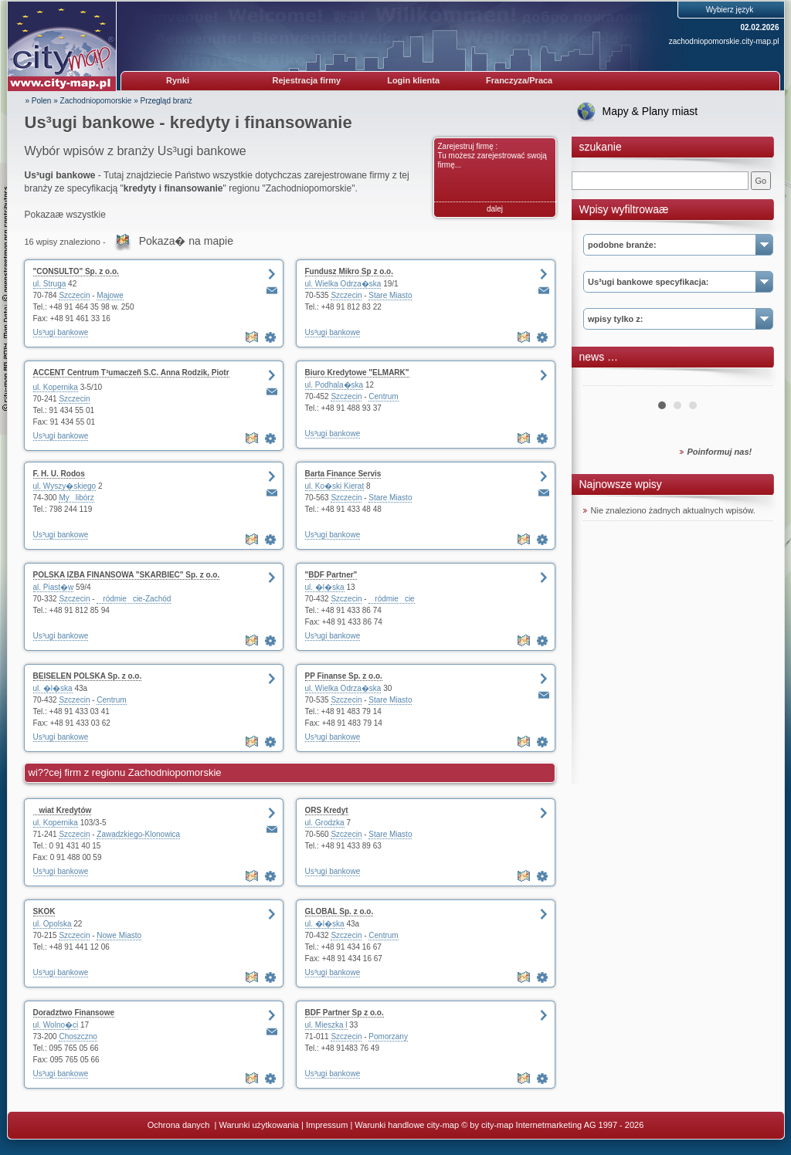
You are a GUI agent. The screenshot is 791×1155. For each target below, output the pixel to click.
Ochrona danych (180, 1125)
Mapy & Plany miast (650, 111)
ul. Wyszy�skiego (65, 486)
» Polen (38, 101)
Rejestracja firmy (307, 80)
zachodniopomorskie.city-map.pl (724, 41)
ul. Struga (49, 283)
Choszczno (78, 1036)
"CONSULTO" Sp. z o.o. (76, 271)
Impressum (327, 1125)
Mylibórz (76, 497)
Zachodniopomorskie (96, 101)
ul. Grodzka (325, 822)
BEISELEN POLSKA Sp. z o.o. (87, 676)
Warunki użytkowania (259, 1125)
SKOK (44, 911)
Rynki (177, 80)
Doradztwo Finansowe (74, 1012)
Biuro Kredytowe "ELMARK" (357, 372)
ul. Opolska (52, 924)
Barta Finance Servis (343, 473)
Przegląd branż (166, 101)
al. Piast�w (53, 587)
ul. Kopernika (55, 387)
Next (752, 380)
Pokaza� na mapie (186, 241)
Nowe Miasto (119, 935)
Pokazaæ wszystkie (65, 214)
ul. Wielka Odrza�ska (343, 283)
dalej (495, 209)
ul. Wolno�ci (56, 1025)
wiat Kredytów (62, 810)
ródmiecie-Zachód (134, 598)
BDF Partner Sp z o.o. (344, 1012)
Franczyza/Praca (519, 80)
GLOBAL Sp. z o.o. (339, 911)
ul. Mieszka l (326, 1025)
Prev (603, 380)
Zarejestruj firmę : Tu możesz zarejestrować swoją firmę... (492, 155)
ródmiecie (391, 598)
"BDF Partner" (331, 575)
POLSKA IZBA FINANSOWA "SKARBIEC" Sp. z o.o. (126, 575)
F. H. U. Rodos (59, 473)
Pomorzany (388, 1036)
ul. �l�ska (325, 587)
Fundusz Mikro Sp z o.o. (349, 271)
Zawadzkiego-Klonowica (138, 834)
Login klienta (413, 80)
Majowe (110, 295)
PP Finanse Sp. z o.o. (343, 676)
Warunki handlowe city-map (407, 1125)
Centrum (383, 396)
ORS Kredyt (326, 810)
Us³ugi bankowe (61, 332)
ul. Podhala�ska (334, 385)
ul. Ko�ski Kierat (335, 486)
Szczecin (74, 295)
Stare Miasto (390, 295)
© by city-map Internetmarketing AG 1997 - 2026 (552, 1125)
